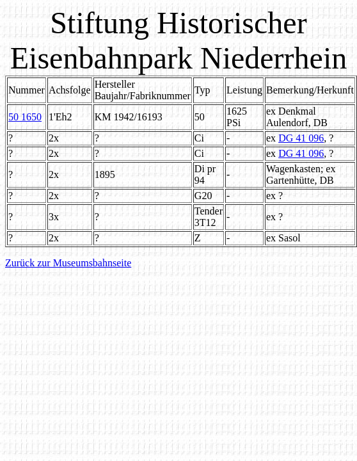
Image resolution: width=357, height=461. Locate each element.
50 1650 (25, 116)
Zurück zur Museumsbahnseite (68, 262)
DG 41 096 (301, 138)
